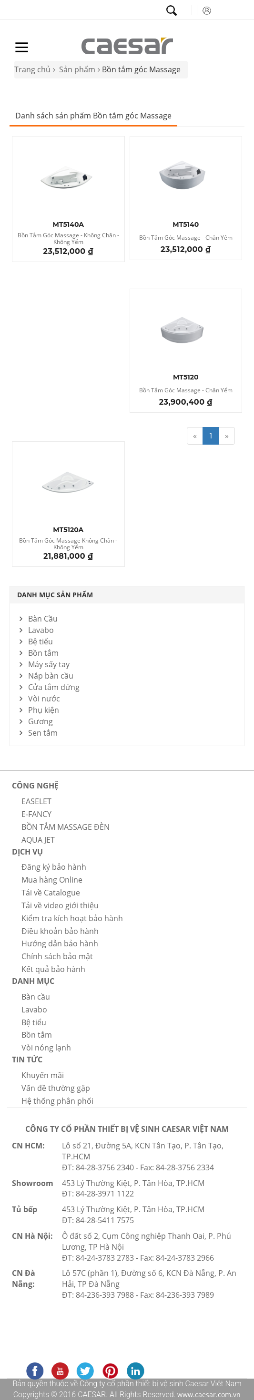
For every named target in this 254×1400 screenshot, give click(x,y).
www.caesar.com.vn (208, 1394)
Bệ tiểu (40, 641)
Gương (40, 721)
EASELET (36, 801)
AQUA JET (38, 840)
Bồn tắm (43, 653)
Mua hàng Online (51, 880)
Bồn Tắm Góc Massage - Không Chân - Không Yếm (68, 239)
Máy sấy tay (49, 664)
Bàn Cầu (43, 618)
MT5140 (186, 225)
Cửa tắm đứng (54, 687)
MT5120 (186, 377)
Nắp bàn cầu (50, 676)
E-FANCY (36, 814)
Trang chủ (32, 69)
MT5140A (68, 225)
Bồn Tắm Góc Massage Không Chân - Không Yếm (68, 544)
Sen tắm (43, 733)
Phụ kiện (43, 710)
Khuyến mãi (42, 1075)
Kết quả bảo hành (53, 969)
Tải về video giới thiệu (60, 905)
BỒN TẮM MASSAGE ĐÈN (65, 827)
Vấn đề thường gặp (55, 1088)
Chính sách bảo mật (57, 956)
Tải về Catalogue (50, 892)
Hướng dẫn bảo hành (59, 943)
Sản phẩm (77, 69)
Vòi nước (44, 698)
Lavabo (41, 630)
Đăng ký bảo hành (53, 867)
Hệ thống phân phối (57, 1101)
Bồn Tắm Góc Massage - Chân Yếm (186, 390)
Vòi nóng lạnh (46, 1047)
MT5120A (68, 530)
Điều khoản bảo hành (60, 931)
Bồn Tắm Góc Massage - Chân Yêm (186, 238)
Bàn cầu (35, 997)
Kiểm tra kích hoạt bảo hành (72, 918)
